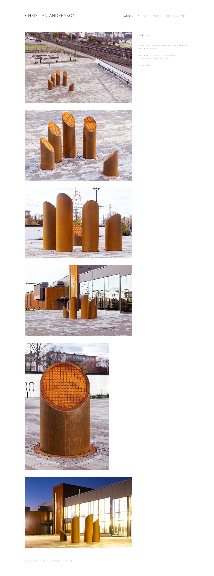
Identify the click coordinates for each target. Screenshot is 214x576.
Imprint (58, 561)
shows (143, 15)
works (128, 15)
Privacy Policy (70, 561)
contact (183, 15)
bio (169, 15)
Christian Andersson (50, 15)
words (157, 15)
